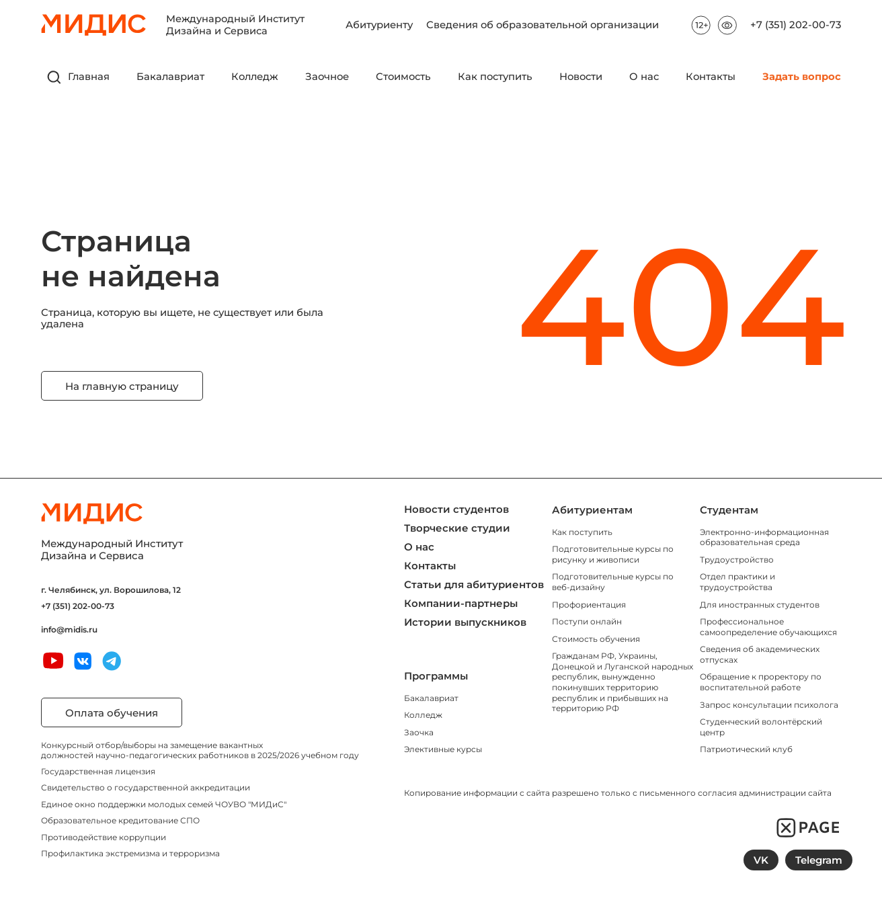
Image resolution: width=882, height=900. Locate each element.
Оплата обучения (111, 712)
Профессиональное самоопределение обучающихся (768, 626)
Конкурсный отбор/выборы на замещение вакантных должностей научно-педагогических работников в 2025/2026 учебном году (200, 750)
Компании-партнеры (461, 603)
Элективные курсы (443, 749)
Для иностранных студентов (759, 605)
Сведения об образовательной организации (542, 21)
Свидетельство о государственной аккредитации (145, 787)
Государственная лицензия (98, 771)
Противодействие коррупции (103, 837)
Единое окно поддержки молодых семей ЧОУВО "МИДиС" (163, 804)
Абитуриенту (379, 21)
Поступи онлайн (587, 621)
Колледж (254, 77)
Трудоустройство (737, 560)
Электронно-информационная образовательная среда (764, 537)
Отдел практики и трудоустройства (737, 581)
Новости (580, 77)
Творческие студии (457, 528)
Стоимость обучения (596, 639)
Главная (89, 77)
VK (761, 860)
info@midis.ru (69, 630)
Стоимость (403, 77)
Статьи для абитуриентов (474, 584)
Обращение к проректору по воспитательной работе (760, 681)
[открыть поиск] (54, 77)
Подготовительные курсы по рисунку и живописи (613, 554)
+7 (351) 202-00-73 (795, 25)
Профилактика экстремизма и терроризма (130, 853)
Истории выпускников (465, 622)
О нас (644, 77)
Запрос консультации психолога (769, 705)
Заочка (419, 732)
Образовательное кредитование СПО (120, 820)
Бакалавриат (170, 77)
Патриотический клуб (746, 749)
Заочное (327, 77)
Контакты (710, 77)
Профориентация (589, 605)
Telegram (818, 860)
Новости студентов (456, 509)
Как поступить (495, 77)
